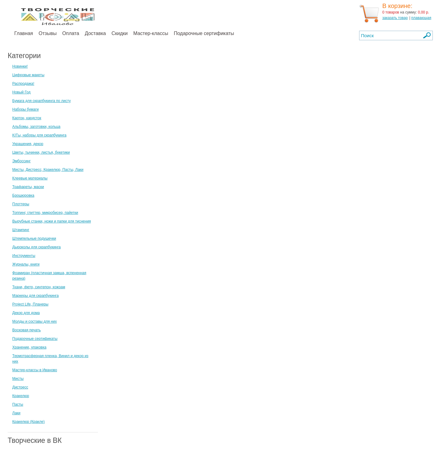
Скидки (119, 33)
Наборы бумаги (25, 109)
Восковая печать (26, 330)
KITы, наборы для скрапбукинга (39, 135)
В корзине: (397, 5)
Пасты (17, 404)
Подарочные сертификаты (204, 33)
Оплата (70, 33)
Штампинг (20, 230)
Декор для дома (26, 313)
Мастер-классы (150, 33)
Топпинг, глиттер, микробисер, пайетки (45, 213)
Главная (23, 33)
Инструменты (23, 256)
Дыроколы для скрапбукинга (36, 247)
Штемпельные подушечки (34, 238)
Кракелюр (20, 396)
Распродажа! (23, 83)
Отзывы (48, 33)
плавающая (421, 18)
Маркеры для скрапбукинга (35, 295)
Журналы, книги (26, 264)
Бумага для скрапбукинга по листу (41, 101)
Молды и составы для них (34, 321)
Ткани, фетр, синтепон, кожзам (38, 287)
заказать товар (395, 18)
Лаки (16, 413)
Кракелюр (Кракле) (28, 422)
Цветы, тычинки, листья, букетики (41, 152)
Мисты (18, 378)
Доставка (95, 33)
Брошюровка (23, 195)
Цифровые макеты (28, 75)
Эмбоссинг (21, 161)
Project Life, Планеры (30, 304)
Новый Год (21, 92)
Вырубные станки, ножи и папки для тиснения (51, 221)
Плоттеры (20, 204)
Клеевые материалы (30, 178)
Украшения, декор (27, 144)
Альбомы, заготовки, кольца (36, 126)
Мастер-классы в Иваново (34, 370)
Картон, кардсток (26, 118)
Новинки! (20, 66)
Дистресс (20, 387)
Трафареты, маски (28, 187)
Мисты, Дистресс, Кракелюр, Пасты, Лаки (47, 169)
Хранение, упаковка (29, 347)
